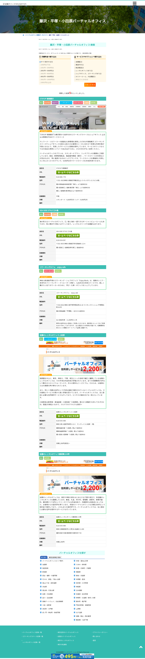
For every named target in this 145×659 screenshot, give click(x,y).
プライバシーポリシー (100, 632)
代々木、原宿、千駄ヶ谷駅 (51, 579)
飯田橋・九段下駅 (82, 620)
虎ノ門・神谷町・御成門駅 (51, 612)
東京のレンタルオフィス (66, 640)
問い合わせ (96, 636)
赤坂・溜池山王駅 (82, 561)
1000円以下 (44, 65)
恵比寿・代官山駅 (48, 590)
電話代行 (79, 65)
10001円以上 (45, 82)
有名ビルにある (81, 79)
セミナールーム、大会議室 (85, 76)
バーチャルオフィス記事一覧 (32, 632)
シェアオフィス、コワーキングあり (88, 73)
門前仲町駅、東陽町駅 (83, 605)
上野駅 (78, 609)
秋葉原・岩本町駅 (82, 594)
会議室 (78, 62)
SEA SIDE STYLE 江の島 (79, 235)
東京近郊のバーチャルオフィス (68, 632)
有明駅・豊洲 (80, 579)
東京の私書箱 (62, 644)
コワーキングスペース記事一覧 (33, 636)
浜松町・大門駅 (47, 609)
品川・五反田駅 (47, 598)
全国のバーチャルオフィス (66, 636)
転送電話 (79, 67)
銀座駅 (78, 572)
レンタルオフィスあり (84, 70)
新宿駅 (44, 572)
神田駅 (78, 586)
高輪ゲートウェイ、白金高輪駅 (52, 601)
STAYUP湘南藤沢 (79, 172)
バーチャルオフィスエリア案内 (52, 561)
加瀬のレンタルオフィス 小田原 (79, 416)
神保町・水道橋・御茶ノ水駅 (85, 598)
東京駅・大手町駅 (82, 583)
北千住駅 (79, 612)
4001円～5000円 (46, 76)
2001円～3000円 (46, 70)
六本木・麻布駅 (81, 564)
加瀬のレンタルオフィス (79, 521)
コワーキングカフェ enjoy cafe (79, 297)
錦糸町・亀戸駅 (81, 601)
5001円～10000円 (47, 79)
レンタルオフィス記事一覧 (31, 642)
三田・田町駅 (46, 605)
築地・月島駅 (80, 575)
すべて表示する (46, 62)
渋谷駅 (44, 586)
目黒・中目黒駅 (47, 594)
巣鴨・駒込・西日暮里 (83, 616)
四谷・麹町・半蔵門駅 (49, 575)
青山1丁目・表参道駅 (49, 583)
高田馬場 (45, 568)
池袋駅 (44, 564)
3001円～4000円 (46, 73)
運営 (94, 640)
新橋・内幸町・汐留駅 (83, 568)
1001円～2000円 (46, 67)
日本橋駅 (79, 590)
